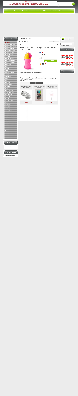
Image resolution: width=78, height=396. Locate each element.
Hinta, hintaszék (8, 128)
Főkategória (21, 41)
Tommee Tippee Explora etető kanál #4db (38, 87)
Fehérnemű (7, 114)
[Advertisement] (39, 25)
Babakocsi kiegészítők (9, 48)
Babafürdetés (8, 104)
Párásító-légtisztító (9, 90)
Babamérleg (7, 82)
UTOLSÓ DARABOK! (9, 134)
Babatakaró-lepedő (9, 118)
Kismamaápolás (8, 110)
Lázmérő (6, 88)
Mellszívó (7, 74)
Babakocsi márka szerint (10, 44)
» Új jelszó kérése (60, 6)
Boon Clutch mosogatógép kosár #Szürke (26, 87)
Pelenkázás (7, 106)
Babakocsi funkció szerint (10, 46)
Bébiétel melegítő (8, 84)
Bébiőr (6, 80)
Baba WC (7, 112)
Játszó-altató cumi (9, 100)
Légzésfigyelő (8, 76)
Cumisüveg (7, 96)
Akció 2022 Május (8, 136)
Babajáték (7, 126)
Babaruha (7, 120)
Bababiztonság (8, 124)
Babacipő (7, 122)
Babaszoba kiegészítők (10, 60)
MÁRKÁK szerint (8, 138)
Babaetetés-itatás (8, 94)
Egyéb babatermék (9, 130)
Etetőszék (7, 66)
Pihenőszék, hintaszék (9, 72)
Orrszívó (6, 78)
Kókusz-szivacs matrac (10, 62)
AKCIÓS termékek (9, 132)
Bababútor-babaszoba (9, 58)
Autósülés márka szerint (10, 50)
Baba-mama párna (9, 116)
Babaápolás (7, 108)
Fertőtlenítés (7, 86)
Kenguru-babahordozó (10, 92)
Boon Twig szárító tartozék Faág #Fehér (52, 87)
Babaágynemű (8, 64)
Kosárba (52, 60)
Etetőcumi (7, 98)
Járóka (6, 70)
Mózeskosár (7, 56)
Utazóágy (7, 68)
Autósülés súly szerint (9, 52)
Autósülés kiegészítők (9, 54)
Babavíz (6, 102)
